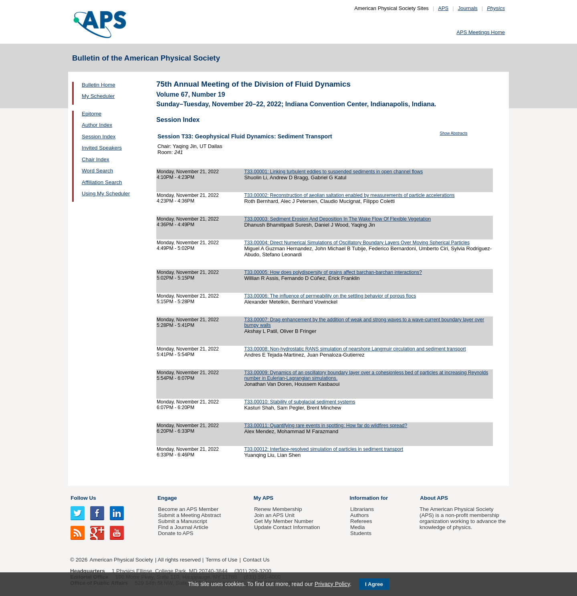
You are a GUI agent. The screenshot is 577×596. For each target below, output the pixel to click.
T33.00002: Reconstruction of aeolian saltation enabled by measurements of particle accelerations (349, 195)
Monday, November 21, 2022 (188, 171)
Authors (359, 515)
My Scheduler (98, 96)
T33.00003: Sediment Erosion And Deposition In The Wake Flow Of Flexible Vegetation (337, 219)
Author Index (97, 125)
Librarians (362, 509)
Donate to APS (175, 533)
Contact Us (256, 560)
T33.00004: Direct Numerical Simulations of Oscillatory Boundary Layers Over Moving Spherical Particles (357, 242)
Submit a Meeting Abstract (189, 515)
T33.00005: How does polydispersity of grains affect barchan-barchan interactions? (333, 272)
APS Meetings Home (480, 32)
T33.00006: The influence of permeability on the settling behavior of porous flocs (330, 296)
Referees (361, 521)
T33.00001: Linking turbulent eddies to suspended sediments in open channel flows (333, 171)
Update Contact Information (287, 527)
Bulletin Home (98, 85)
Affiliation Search (102, 182)
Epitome (91, 114)
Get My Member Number (283, 521)
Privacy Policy (332, 584)
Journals (468, 8)
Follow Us (83, 498)
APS (443, 8)
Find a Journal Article (183, 527)
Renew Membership (278, 509)
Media (357, 527)
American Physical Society (121, 560)
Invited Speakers (102, 148)
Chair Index (95, 159)
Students (360, 533)
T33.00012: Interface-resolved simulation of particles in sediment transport (323, 449)
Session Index (98, 137)
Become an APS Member (188, 509)
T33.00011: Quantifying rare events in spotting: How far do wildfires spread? (325, 425)
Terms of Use (221, 560)
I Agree (374, 584)
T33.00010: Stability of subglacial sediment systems (299, 402)
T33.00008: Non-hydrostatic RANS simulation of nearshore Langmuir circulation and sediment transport (355, 349)
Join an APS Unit (274, 515)
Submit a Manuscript (182, 521)
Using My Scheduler (106, 194)
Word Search (97, 171)
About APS (434, 498)
